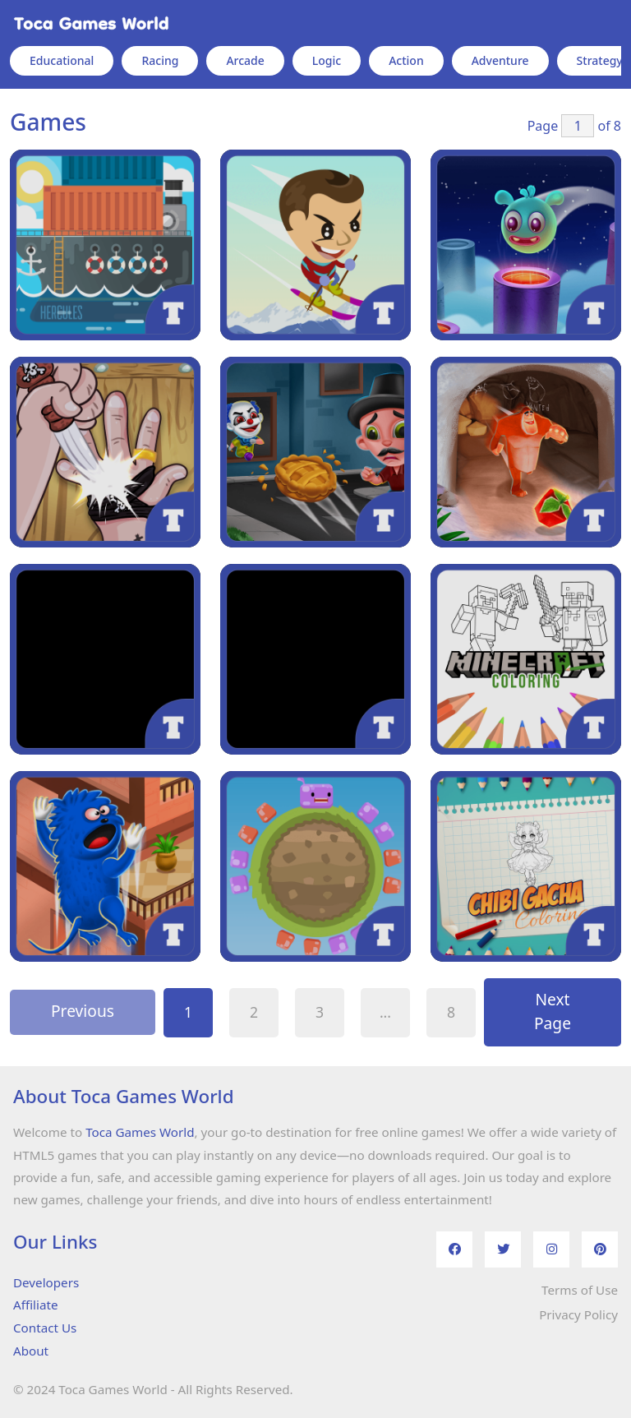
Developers (46, 1282)
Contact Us (44, 1327)
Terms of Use (579, 1290)
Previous (82, 1011)
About (30, 1350)
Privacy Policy (578, 1314)
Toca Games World (139, 1132)
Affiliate (35, 1304)
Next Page (552, 1011)
